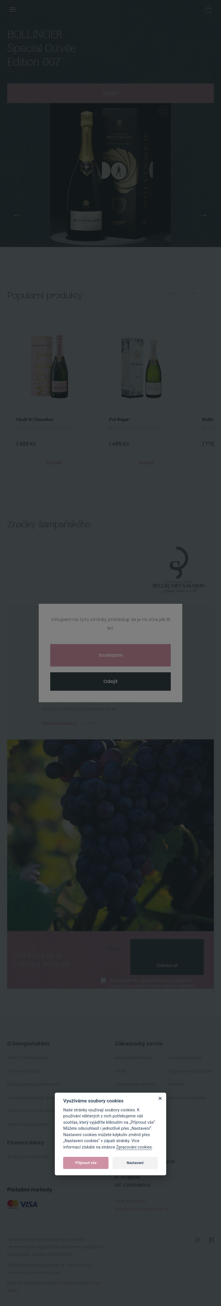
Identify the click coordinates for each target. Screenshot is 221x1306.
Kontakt (177, 1084)
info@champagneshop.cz (142, 1209)
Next (192, 293)
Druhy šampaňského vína (33, 1084)
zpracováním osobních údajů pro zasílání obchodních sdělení (152, 983)
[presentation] (167, 947)
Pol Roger (119, 419)
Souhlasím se (152, 983)
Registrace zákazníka (190, 1071)
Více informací (59, 723)
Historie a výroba (24, 1071)
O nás (120, 1071)
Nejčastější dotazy (133, 1057)
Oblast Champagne (27, 1057)
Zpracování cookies (134, 1147)
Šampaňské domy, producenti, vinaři (44, 1097)
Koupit (110, 93)
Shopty (67, 1283)
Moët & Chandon (34, 419)
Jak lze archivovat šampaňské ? (39, 1111)
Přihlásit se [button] (195, 9)
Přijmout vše (85, 1163)
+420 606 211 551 (130, 1201)
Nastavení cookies (187, 1097)
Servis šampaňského (28, 1124)
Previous (171, 293)
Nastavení (135, 1163)
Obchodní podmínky (135, 1084)
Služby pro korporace (28, 1156)
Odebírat (167, 965)
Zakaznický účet (185, 1057)
